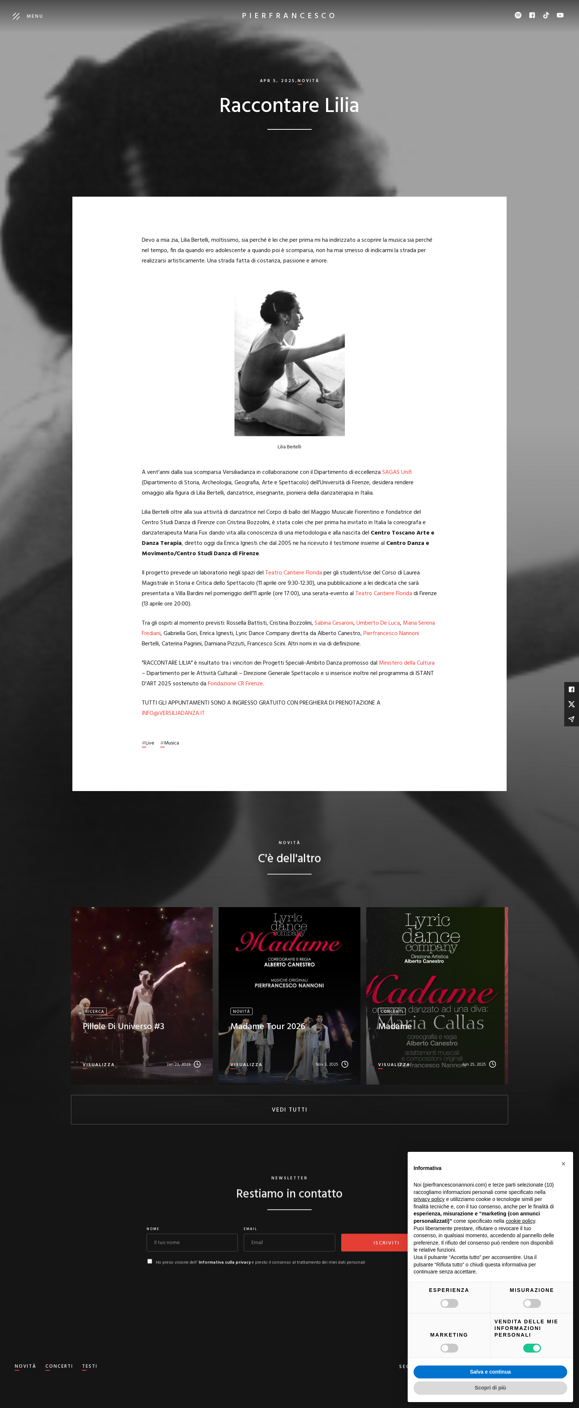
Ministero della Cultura (407, 663)
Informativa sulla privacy (225, 1269)
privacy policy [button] (429, 1199)
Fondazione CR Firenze (235, 684)
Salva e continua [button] (490, 1372)
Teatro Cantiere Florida (293, 573)
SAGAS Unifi (397, 472)
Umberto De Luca (378, 623)
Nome (153, 1236)
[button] (563, 1164)
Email (250, 1236)
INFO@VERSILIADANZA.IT (173, 713)
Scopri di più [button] (490, 1388)
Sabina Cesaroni (334, 623)
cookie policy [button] (520, 1221)
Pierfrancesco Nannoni (391, 633)
